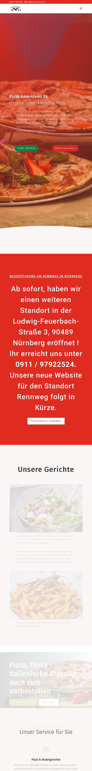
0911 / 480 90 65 (26, 148)
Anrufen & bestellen (23, 703)
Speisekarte (48, 703)
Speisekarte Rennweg (46, 421)
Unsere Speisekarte (65, 148)
